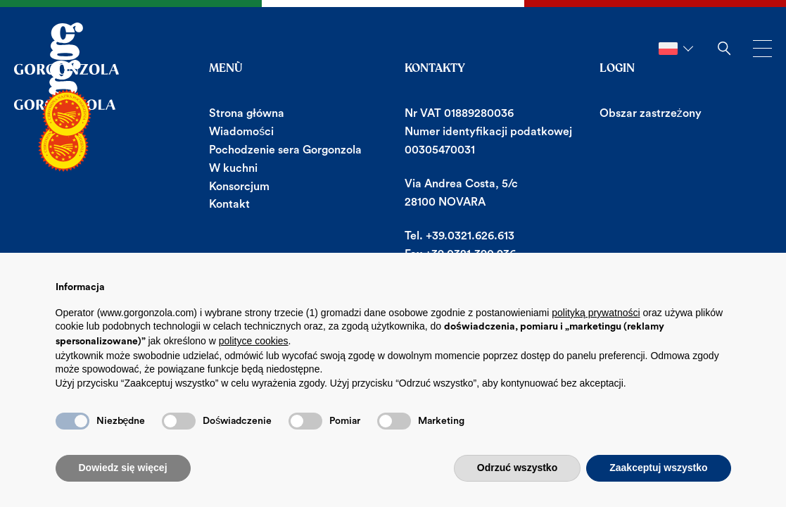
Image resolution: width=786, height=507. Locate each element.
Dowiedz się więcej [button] (123, 467)
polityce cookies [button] (254, 340)
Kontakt (229, 204)
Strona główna (246, 113)
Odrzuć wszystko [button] (517, 467)
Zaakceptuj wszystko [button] (658, 467)
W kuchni (233, 168)
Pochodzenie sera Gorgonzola (285, 150)
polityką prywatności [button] (596, 312)
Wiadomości (241, 131)
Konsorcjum (239, 186)
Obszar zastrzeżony (651, 113)
